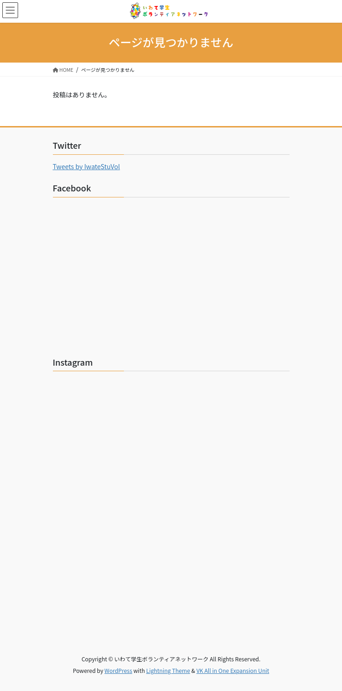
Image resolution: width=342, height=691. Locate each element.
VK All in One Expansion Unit (232, 670)
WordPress (118, 670)
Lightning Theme (168, 670)
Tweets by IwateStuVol (86, 166)
